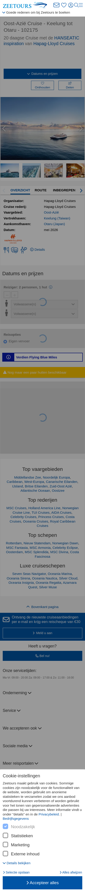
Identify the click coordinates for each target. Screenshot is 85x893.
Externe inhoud (25, 854)
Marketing (20, 845)
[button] (16, 863)
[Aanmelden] (71, 5)
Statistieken (22, 836)
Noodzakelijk (23, 827)
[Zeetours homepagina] (26, 5)
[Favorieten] (63, 5)
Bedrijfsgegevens (16, 818)
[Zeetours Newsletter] (56, 5)
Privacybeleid (49, 814)
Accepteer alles (42, 882)
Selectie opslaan (16, 872)
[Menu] (81, 5)
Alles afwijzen (71, 872)
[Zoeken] (76, 5)
